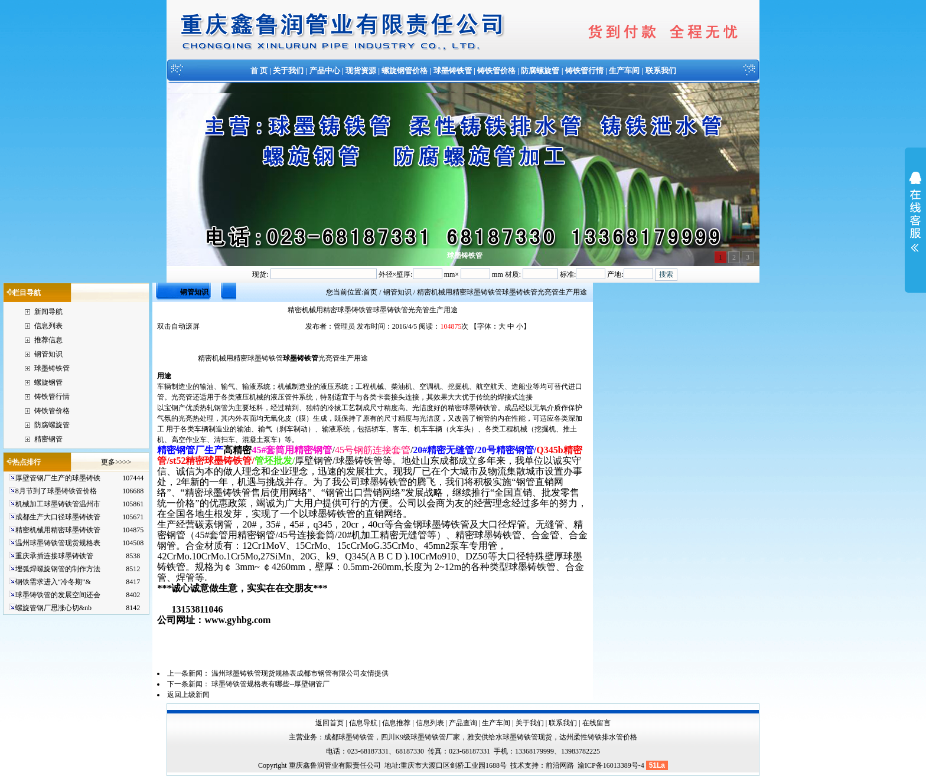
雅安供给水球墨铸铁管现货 (509, 737)
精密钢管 (48, 439)
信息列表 (48, 326)
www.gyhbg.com (237, 620)
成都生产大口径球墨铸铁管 (57, 517)
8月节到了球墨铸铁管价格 (56, 491)
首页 (370, 292)
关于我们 (288, 70)
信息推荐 (396, 723)
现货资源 (360, 70)
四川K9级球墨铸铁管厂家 (421, 737)
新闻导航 (48, 311)
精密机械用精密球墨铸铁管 (57, 530)
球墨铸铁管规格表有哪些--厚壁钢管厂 (270, 684)
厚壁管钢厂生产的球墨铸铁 (57, 478)
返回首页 (329, 723)
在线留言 (596, 723)
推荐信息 (48, 340)
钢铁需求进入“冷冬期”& (53, 582)
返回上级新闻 (188, 694)
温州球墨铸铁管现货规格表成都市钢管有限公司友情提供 (300, 673)
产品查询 (463, 723)
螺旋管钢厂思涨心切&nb (53, 608)
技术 (517, 765)
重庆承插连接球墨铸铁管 (54, 556)
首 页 (259, 70)
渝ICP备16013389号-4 (612, 765)
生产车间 (624, 70)
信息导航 (363, 723)
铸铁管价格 (496, 70)
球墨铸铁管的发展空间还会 (57, 595)
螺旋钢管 (48, 382)
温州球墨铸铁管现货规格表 (57, 543)
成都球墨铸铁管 (349, 737)
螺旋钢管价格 (405, 70)
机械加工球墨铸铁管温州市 (57, 504)
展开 (915, 219)
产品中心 (324, 70)
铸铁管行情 (584, 70)
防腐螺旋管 (540, 70)
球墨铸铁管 (452, 70)
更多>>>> (116, 462)
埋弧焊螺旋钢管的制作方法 (57, 569)
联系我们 (660, 70)
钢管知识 (48, 354)
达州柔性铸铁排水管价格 (598, 737)
